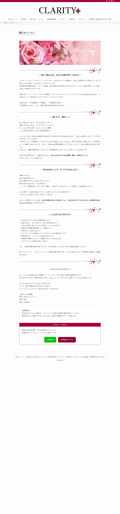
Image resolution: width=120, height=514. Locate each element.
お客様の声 (69, 357)
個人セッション (20, 357)
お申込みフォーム (67, 339)
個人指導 (28, 357)
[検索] (114, 1)
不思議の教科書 (52, 357)
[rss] (109, 1)
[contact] (112, 1)
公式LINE (50, 339)
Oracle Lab (36, 357)
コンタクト (61, 357)
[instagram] (107, 1)
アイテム (43, 357)
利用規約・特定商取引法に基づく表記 (93, 357)
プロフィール (78, 357)
